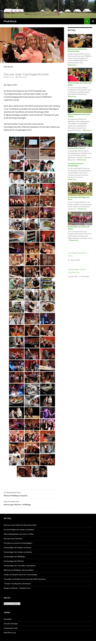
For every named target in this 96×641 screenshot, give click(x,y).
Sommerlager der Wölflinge (14, 556)
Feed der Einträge (11, 623)
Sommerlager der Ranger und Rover (17, 547)
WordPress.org (10, 632)
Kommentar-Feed (11, 628)
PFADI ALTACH (22, 77)
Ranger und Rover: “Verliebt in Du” (17, 588)
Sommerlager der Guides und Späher (18, 552)
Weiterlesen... (73, 65)
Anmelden (8, 619)
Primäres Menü (93, 21)
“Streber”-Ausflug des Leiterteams (17, 583)
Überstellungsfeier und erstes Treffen (19, 534)
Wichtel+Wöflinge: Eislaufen (32, 494)
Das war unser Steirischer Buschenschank (77, 50)
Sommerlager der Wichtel (14, 561)
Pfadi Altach (10, 21)
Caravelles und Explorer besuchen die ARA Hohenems (25, 579)
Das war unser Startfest (76, 148)
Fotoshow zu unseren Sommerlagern (76, 165)
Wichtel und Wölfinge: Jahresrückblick (19, 570)
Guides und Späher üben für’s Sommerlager (21, 574)
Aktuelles (8, 67)
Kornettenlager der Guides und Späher (19, 529)
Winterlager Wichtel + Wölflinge (32, 503)
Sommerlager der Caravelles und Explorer (20, 565)
